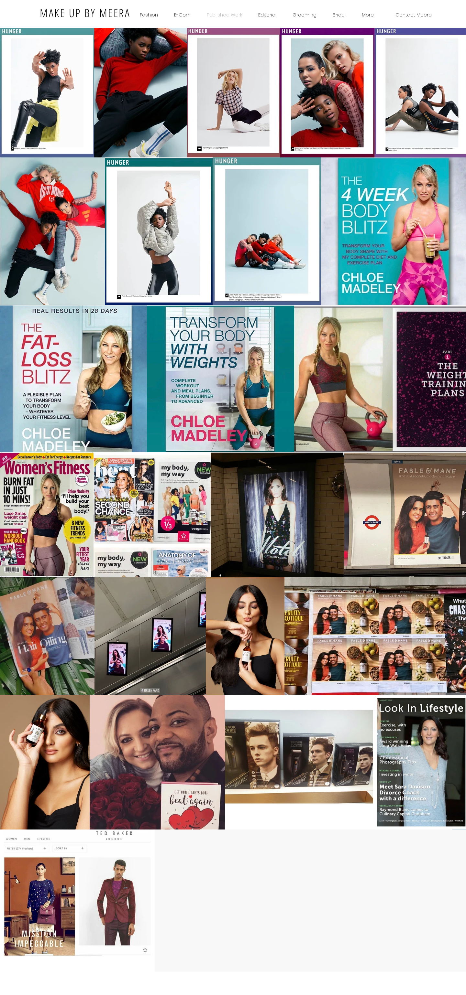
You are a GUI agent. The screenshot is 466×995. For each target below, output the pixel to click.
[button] (339, 15)
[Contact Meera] (413, 14)
